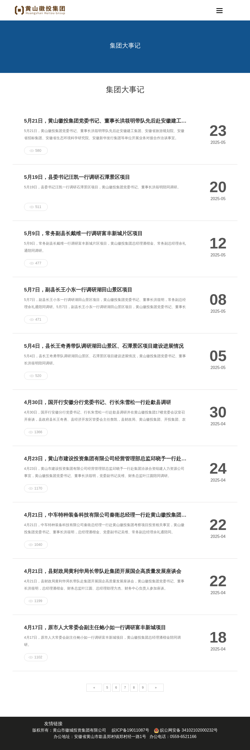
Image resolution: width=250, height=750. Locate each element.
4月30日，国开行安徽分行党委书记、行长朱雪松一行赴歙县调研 (97, 402)
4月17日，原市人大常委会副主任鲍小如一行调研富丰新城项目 (95, 627)
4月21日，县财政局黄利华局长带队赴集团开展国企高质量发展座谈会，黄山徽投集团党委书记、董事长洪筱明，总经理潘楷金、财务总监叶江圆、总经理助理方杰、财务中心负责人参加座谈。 (104, 584)
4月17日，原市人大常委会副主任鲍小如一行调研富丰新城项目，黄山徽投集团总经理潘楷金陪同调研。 (102, 641)
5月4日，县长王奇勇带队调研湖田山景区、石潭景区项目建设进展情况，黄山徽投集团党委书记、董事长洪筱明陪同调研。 (105, 359)
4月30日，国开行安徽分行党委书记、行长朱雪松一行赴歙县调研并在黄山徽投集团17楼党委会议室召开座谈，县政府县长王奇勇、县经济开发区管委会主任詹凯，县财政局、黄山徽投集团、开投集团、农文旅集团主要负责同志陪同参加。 (105, 419)
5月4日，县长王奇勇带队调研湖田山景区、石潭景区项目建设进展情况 (104, 346)
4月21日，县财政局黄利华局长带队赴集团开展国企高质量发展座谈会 (102, 571)
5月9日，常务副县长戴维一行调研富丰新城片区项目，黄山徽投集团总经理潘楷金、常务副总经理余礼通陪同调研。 (105, 247)
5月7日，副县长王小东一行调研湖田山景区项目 (78, 289)
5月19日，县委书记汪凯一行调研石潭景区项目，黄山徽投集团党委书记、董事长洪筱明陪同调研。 (102, 187)
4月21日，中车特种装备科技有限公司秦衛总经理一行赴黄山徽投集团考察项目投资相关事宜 (105, 515)
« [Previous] (94, 687)
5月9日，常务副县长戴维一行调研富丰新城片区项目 (83, 233)
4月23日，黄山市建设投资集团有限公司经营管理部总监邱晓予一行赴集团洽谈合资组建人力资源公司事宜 (105, 458)
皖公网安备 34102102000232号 (186, 730)
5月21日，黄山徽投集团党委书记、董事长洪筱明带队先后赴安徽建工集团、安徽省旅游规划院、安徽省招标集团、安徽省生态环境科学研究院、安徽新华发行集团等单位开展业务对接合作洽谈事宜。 (104, 134)
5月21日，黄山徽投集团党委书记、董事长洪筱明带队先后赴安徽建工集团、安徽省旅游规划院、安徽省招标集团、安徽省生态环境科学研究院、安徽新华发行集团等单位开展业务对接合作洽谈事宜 (105, 121)
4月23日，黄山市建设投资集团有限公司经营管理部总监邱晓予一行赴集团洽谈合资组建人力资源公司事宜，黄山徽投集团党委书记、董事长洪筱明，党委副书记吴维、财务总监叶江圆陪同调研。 (104, 472)
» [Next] (156, 687)
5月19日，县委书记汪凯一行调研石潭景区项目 (77, 177)
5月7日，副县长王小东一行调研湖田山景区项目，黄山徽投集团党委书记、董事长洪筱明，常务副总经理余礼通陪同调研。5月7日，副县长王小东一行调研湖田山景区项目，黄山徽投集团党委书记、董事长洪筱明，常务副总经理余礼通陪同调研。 (105, 307)
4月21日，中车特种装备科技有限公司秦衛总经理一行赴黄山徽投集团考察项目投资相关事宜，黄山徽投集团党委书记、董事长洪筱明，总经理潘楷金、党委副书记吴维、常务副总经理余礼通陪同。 (104, 528)
